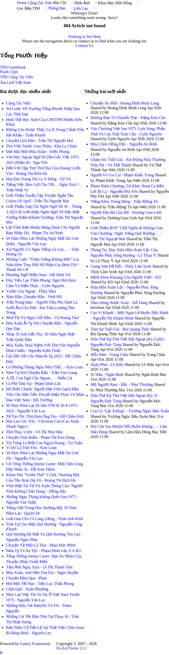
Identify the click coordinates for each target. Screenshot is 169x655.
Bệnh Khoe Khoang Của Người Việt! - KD (125, 277)
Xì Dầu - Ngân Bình (106, 374)
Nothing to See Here (84, 36)
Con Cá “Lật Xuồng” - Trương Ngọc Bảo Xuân (129, 411)
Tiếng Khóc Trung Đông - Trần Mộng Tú (124, 201)
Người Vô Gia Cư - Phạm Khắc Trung (122, 175)
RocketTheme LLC (71, 648)
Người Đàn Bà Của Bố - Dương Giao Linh (126, 212)
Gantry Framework (35, 644)
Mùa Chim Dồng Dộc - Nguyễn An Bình (123, 144)
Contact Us (84, 45)
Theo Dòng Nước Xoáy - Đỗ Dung (119, 303)
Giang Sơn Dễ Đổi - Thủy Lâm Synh (120, 266)
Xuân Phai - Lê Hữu (106, 364)
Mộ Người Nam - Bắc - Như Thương (121, 384)
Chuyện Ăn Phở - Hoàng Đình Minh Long (124, 103)
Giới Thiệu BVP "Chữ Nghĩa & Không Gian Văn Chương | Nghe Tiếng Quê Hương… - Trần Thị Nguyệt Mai (126, 233)
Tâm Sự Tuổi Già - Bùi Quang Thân (119, 329)
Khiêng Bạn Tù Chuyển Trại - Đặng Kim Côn (128, 117)
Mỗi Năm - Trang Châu (109, 354)
